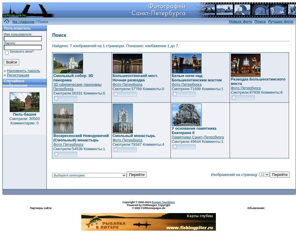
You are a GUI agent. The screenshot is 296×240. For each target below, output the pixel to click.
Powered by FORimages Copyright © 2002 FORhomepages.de (148, 207)
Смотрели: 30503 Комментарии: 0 (24, 120)
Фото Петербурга (127, 84)
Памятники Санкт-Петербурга (198, 137)
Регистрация (18, 75)
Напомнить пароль (23, 70)
